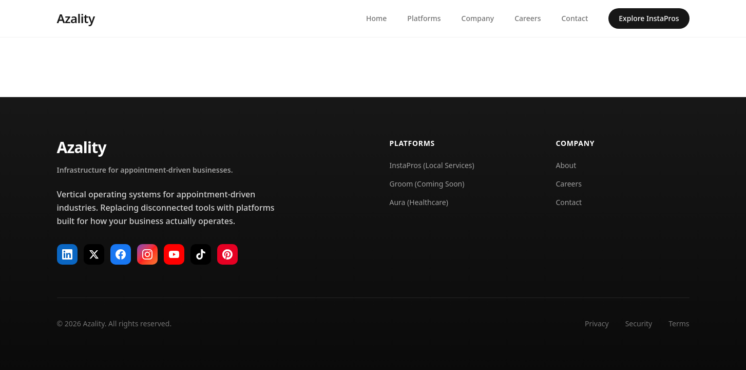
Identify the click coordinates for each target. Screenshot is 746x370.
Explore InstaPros (649, 18)
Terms (678, 323)
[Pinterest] (227, 254)
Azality (76, 18)
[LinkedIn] (67, 254)
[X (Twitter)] (94, 254)
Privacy (597, 323)
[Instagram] (147, 254)
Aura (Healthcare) (419, 202)
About (566, 165)
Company (478, 18)
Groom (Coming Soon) (427, 184)
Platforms (424, 18)
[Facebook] (120, 254)
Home (376, 18)
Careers (527, 18)
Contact (574, 18)
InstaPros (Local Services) (432, 165)
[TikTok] (200, 254)
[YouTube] (174, 254)
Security (639, 323)
